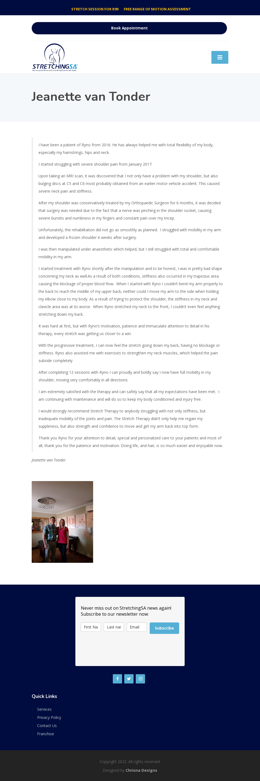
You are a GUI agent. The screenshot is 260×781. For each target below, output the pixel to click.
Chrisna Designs (141, 770)
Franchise (45, 733)
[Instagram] (140, 678)
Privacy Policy (49, 717)
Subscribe (164, 628)
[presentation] (122, 650)
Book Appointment (129, 28)
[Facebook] (117, 678)
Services (44, 709)
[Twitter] (129, 678)
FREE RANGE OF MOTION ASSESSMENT (157, 9)
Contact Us (47, 725)
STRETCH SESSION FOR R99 (94, 9)
